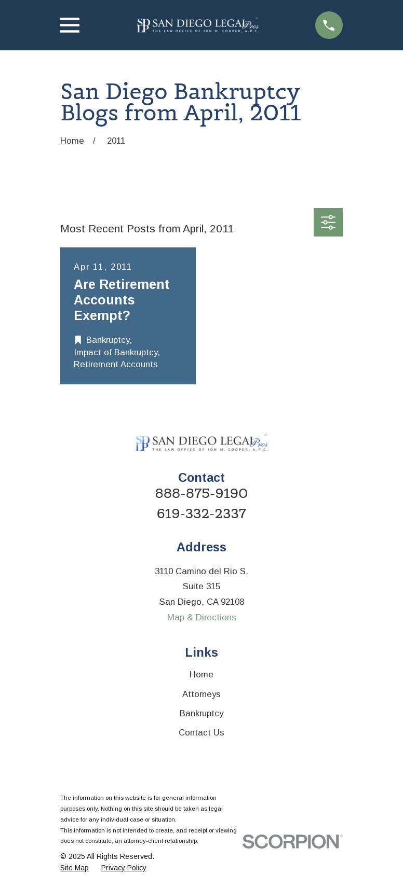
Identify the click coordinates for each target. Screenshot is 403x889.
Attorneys (201, 694)
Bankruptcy (201, 713)
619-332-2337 (201, 513)
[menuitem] (74, 868)
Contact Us (201, 733)
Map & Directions (201, 617)
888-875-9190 (201, 493)
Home (201, 674)
